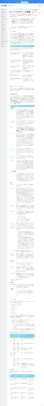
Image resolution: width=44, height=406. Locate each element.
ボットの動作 (34, 11)
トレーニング (12, 120)
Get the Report (24, 2)
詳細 (24, 118)
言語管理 (12, 188)
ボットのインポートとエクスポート (12, 224)
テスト (11, 109)
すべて (11, 173)
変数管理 (12, 253)
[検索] (42, 6)
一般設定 (12, 184)
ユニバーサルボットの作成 (15, 26)
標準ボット (20, 95)
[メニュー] (40, 5)
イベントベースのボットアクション (12, 157)
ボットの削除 (12, 250)
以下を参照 (19, 304)
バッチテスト (12, 133)
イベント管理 (34, 15)
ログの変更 (12, 211)
